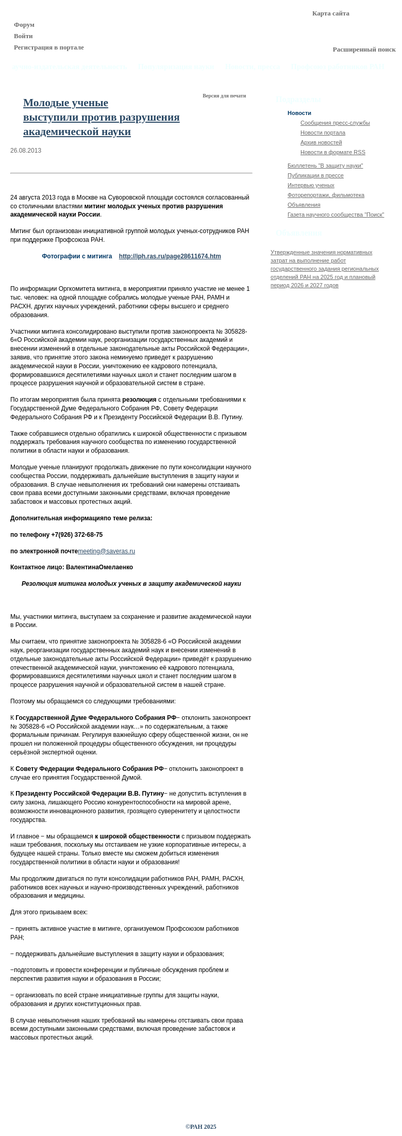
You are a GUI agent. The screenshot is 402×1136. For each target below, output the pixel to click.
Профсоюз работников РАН (338, 66)
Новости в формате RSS (332, 152)
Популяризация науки (176, 66)
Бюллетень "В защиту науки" (325, 165)
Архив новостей (321, 142)
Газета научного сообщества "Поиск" (336, 214)
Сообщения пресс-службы (335, 123)
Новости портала (322, 132)
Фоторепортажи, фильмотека (326, 195)
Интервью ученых (311, 185)
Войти (23, 36)
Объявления (304, 205)
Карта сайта (330, 13)
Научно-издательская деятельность (66, 66)
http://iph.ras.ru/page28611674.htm (170, 256)
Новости (299, 113)
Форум (24, 24)
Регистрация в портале (49, 47)
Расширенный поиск (364, 49)
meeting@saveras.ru (106, 551)
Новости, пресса (252, 66)
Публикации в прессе (316, 175)
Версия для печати (225, 95)
